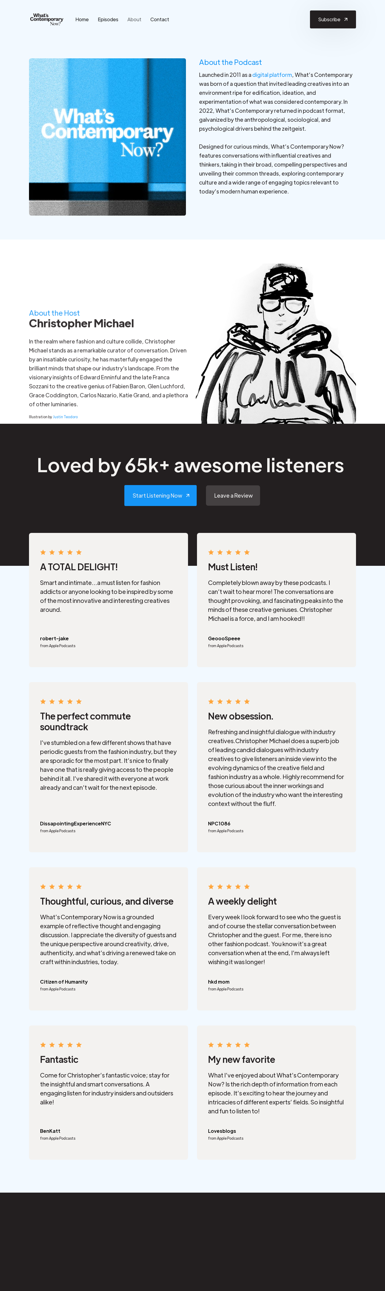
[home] (47, 19)
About (134, 19)
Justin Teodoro (65, 419)
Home (82, 19)
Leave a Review (233, 495)
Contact (159, 19)
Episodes (108, 19)
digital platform (272, 74)
